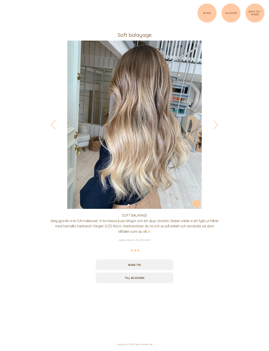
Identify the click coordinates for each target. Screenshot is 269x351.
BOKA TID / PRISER (255, 13)
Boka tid (134, 264)
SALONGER (231, 13)
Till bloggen (134, 277)
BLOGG (207, 13)
